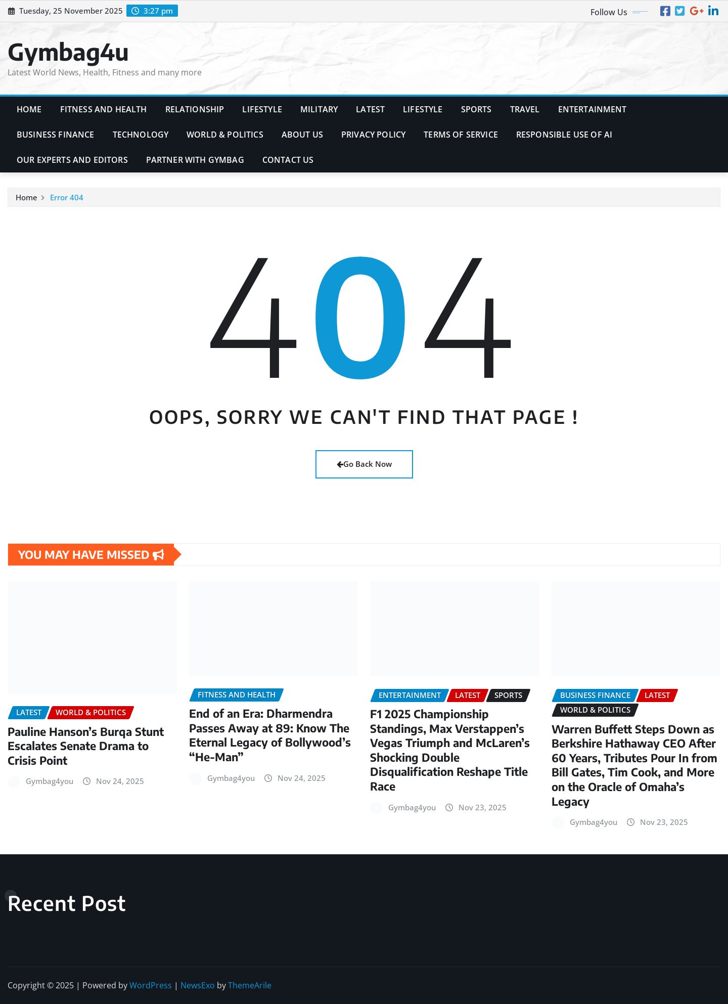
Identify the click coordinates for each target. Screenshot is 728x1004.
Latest (370, 109)
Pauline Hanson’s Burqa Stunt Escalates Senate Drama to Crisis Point (86, 745)
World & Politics (225, 134)
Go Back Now (364, 464)
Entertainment (592, 109)
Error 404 (66, 197)
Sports (476, 109)
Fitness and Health (103, 109)
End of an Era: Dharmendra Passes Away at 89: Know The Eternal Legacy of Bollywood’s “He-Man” (270, 735)
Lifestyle (262, 109)
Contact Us (288, 159)
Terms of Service (461, 134)
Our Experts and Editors (72, 159)
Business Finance (56, 134)
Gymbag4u (68, 51)
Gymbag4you (49, 781)
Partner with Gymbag (195, 159)
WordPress (150, 985)
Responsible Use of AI (564, 134)
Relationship (194, 109)
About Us (302, 134)
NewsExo (197, 985)
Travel (525, 109)
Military (319, 109)
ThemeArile (249, 985)
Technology (141, 134)
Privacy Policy (373, 134)
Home (29, 109)
